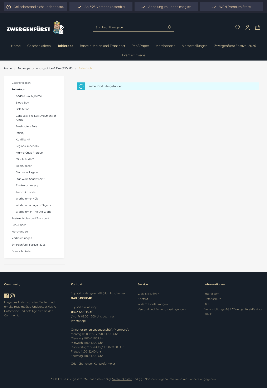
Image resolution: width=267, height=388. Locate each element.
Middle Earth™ (25, 159)
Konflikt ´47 (23, 139)
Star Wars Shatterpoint (30, 179)
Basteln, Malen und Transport (30, 218)
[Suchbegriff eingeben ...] (129, 27)
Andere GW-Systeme (29, 95)
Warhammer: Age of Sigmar (33, 205)
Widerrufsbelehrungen (153, 304)
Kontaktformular (104, 363)
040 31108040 (81, 298)
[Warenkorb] (258, 27)
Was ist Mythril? (148, 294)
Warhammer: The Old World (34, 211)
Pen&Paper (19, 224)
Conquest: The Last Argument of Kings (36, 117)
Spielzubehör (24, 165)
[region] (166, 6)
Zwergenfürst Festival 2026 (28, 244)
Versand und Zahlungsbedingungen (162, 309)
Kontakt (143, 299)
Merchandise (20, 231)
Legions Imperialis (27, 146)
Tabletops (18, 89)
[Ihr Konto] (248, 27)
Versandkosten (122, 379)
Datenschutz (212, 299)
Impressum (211, 294)
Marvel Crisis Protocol (29, 152)
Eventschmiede (21, 251)
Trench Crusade (25, 192)
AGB (207, 304)
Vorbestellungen (22, 238)
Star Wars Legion (27, 172)
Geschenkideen (21, 82)
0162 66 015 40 (82, 312)
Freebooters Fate (26, 126)
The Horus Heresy (27, 185)
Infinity (20, 132)
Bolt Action (22, 109)
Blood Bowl (23, 102)
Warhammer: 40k (27, 198)
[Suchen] (169, 27)
